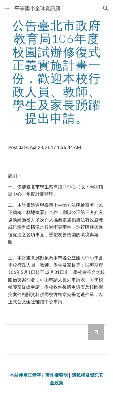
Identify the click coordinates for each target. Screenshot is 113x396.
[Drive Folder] (57, 339)
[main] (57, 71)
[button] (7, 8)
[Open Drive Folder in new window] (96, 332)
